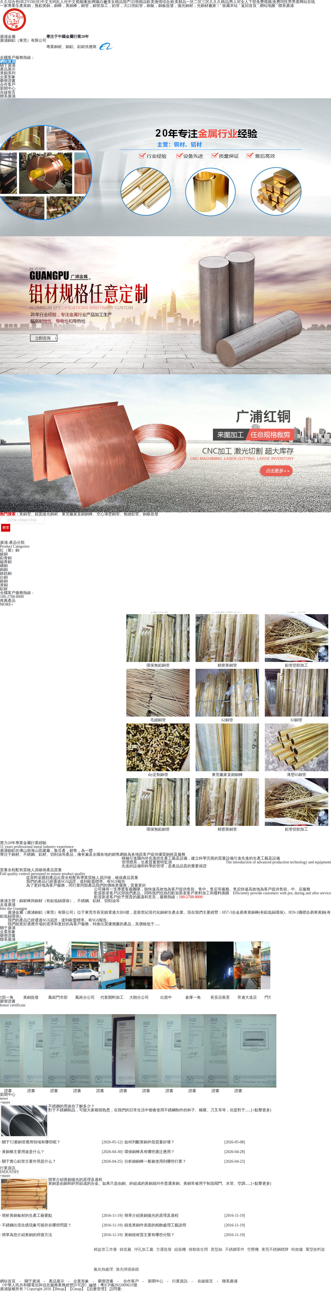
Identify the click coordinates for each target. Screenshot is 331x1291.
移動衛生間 (198, 1249)
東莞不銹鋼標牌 (275, 1249)
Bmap (59, 1289)
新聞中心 (7, 88)
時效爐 (297, 1249)
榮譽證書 (7, 81)
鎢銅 (4, 570)
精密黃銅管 (227, 665)
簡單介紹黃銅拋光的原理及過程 (75, 1180)
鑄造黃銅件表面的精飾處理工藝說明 (155, 1225)
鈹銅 (4, 554)
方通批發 (164, 1249)
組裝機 (180, 1249)
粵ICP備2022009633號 (118, 1285)
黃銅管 (25, 514)
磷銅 (4, 566)
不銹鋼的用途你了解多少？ (71, 1106)
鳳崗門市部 (55, 997)
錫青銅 (6, 562)
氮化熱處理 (103, 1269)
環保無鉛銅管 (158, 665)
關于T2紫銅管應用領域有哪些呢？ (31, 1142)
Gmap (76, 1289)
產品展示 (7, 69)
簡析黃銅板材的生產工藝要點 (27, 1215)
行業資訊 (180, 1281)
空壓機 (253, 1249)
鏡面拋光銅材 (46, 514)
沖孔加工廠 (143, 1249)
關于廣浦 (7, 65)
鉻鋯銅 (6, 573)
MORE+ (6, 604)
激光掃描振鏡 (127, 1269)
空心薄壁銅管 (108, 514)
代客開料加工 (109, 997)
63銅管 (296, 720)
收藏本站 (230, 6)
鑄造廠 (125, 1249)
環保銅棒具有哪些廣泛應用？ (149, 1152)
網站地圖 (267, 6)
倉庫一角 (190, 997)
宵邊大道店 (244, 997)
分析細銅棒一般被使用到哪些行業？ (155, 1161)
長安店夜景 (217, 997)
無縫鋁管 (131, 514)
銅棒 (58, 6)
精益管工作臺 (105, 1249)
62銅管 (227, 720)
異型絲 (216, 1249)
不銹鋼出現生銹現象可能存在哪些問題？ (36, 1225)
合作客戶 (7, 85)
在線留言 (7, 92)
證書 (5, 1091)
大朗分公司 (136, 997)
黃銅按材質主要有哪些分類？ (149, 1235)
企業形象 (7, 77)
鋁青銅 (6, 558)
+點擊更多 (261, 1110)
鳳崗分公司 (82, 997)
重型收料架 (315, 1249)
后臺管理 (97, 1289)
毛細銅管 (158, 720)
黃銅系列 (7, 73)
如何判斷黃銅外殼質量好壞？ (149, 1142)
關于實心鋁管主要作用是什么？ (29, 1161)
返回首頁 (249, 6)
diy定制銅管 (158, 775)
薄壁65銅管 (296, 775)
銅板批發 (150, 514)
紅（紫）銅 (9, 550)
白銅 (4, 577)
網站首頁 (7, 61)
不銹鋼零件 (234, 1249)
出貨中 (163, 997)
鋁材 (4, 589)
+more (5, 1102)
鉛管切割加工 (296, 665)
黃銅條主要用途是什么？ (23, 1152)
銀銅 (4, 581)
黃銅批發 (28, 997)
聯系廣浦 (286, 6)
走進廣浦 (7, 905)
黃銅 (4, 585)
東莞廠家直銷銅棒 (77, 514)
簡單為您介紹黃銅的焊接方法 (27, 1235)
